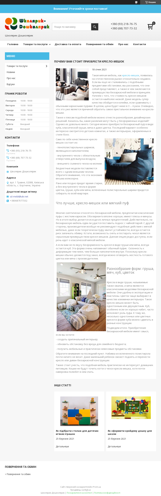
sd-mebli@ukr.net (19, 196)
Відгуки (11, 84)
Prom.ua (97, 487)
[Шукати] (94, 26)
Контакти (139, 44)
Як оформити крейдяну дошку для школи (130, 432)
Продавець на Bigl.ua (80, 489)
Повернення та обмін (99, 44)
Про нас (123, 44)
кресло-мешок (130, 75)
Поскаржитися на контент (79, 492)
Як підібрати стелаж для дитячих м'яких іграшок (77, 432)
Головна (12, 44)
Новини (11, 72)
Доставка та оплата (68, 44)
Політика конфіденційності (107, 492)
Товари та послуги (35, 44)
